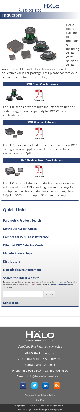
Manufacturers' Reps (17, 253)
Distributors (11, 261)
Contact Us (11, 303)
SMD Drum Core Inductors (42, 84)
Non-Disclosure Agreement (22, 270)
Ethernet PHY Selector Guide (23, 245)
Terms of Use (32, 395)
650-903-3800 (32, 10)
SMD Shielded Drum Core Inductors (42, 160)
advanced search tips (60, 284)
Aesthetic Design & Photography (47, 409)
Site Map (40, 400)
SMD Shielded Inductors (42, 122)
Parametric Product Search (22, 220)
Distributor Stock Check (20, 229)
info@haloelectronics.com (45, 376)
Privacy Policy (48, 395)
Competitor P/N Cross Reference (26, 237)
